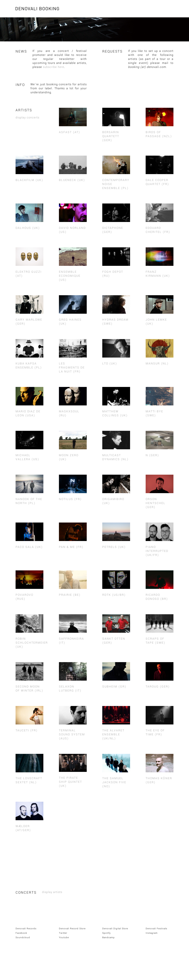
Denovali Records (26, 928)
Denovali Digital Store (115, 928)
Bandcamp (108, 937)
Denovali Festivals (156, 928)
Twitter (63, 933)
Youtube (64, 937)
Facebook (21, 933)
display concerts (27, 118)
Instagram (152, 933)
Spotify (106, 933)
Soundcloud (23, 937)
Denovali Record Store (72, 928)
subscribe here (53, 67)
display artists (52, 892)
